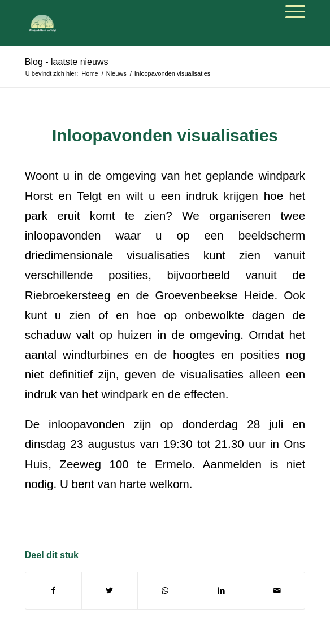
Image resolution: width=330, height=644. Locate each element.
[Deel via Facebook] (53, 590)
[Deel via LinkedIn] (221, 590)
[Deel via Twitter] (109, 590)
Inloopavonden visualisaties (165, 135)
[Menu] (289, 12)
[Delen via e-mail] (277, 590)
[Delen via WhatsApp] (165, 590)
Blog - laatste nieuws (66, 62)
